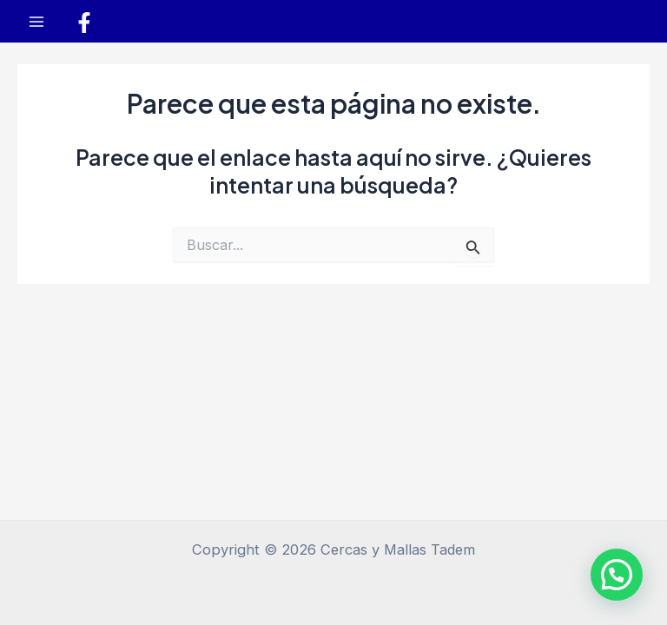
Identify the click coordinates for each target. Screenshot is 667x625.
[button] (617, 575)
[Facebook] (84, 22)
